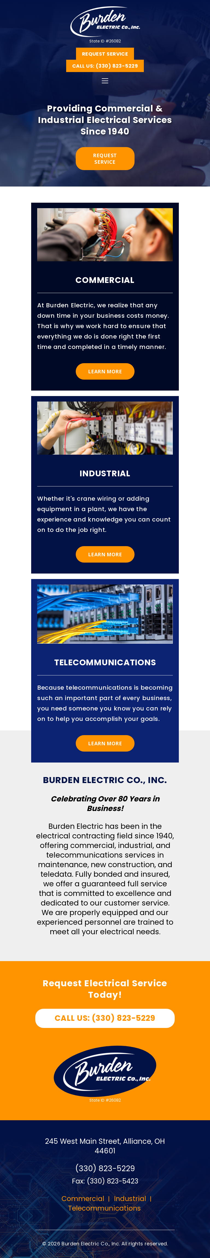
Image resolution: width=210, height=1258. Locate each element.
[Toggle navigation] (105, 80)
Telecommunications (104, 1208)
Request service (105, 158)
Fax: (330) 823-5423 (105, 1181)
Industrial (130, 1198)
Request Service (105, 53)
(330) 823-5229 (105, 1168)
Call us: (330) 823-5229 (105, 65)
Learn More (105, 371)
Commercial (83, 1198)
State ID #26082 (105, 21)
